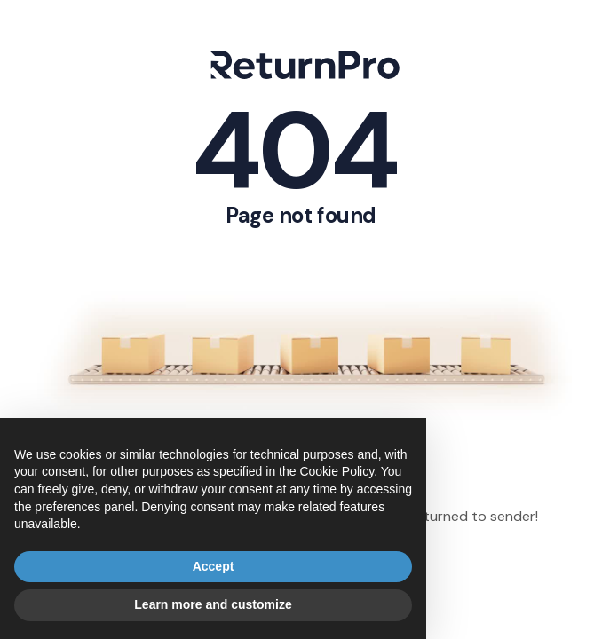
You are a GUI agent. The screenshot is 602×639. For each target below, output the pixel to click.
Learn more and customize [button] (212, 604)
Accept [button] (213, 566)
